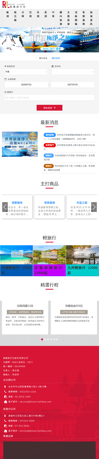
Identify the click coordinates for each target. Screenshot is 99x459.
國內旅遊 (61, 18)
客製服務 (83, 18)
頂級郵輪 (76, 18)
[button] (5, 37)
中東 (53, 14)
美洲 (45, 14)
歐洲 (7, 14)
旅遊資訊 (91, 18)
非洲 (38, 14)
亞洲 (30, 14)
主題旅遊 (68, 18)
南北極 (15, 16)
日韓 (23, 14)
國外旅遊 (43, 58)
